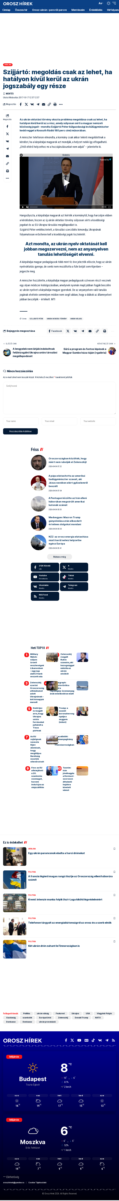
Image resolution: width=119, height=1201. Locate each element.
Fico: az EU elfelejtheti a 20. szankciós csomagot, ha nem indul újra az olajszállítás (37, 777)
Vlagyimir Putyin (104, 1013)
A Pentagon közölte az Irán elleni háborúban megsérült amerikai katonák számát (68, 501)
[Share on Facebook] (20, 104)
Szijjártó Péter (36, 319)
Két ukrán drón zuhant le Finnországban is (54, 945)
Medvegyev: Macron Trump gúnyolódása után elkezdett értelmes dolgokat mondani (65, 521)
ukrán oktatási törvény (57, 319)
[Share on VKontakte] (32, 104)
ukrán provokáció (47, 1022)
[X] (74, 567)
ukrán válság (76, 319)
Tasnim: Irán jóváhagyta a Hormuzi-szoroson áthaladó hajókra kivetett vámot (68, 778)
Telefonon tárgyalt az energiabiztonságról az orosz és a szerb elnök (69, 922)
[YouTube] (79, 1040)
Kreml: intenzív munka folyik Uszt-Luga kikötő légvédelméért (65, 899)
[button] (95, 3)
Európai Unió (45, 1017)
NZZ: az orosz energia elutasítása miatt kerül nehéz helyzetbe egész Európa (68, 540)
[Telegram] (74, 586)
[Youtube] (45, 576)
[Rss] (113, 1040)
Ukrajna (7, 65)
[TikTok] (93, 1040)
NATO (98, 1017)
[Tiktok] (74, 576)
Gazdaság (11, 1017)
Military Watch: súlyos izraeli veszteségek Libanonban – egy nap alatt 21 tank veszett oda (37, 665)
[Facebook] (45, 567)
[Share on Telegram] (37, 104)
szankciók (27, 1017)
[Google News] (86, 1040)
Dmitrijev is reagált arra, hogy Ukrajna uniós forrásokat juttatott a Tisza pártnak (38, 719)
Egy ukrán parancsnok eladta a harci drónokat (56, 853)
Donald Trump (81, 1017)
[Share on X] (26, 104)
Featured (60, 1013)
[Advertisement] (59, 37)
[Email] (43, 104)
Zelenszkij (63, 1017)
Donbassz (11, 1022)
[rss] (45, 596)
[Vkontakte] (45, 586)
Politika (32, 872)
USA (88, 1013)
